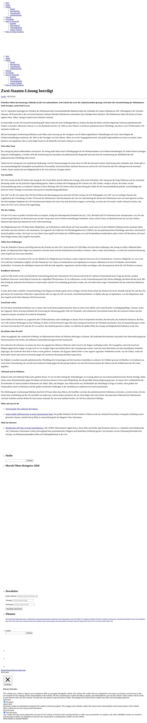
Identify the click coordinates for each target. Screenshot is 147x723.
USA (111, 621)
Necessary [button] (7, 700)
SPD (86, 621)
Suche (8, 5)
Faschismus (86, 619)
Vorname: (9, 600)
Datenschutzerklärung (9, 670)
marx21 (21, 621)
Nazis (35, 621)
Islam (133, 619)
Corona (72, 619)
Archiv (3, 97)
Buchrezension (66, 619)
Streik (88, 621)
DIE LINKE (77, 619)
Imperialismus (127, 619)
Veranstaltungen (16, 28)
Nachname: (10, 605)
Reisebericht (11, 428)
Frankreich (105, 619)
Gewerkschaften (112, 619)
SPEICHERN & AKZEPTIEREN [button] (15, 719)
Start (7, 3)
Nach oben (5, 672)
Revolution (70, 621)
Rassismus (52, 621)
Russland (81, 621)
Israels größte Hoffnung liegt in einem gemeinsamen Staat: (29, 414)
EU (82, 619)
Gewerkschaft (15, 13)
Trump (100, 621)
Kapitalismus (141, 619)
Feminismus (92, 619)
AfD (7, 619)
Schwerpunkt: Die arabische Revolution (22, 409)
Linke (17, 621)
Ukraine (108, 621)
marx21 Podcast (16, 30)
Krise (14, 621)
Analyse (25, 619)
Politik (8, 7)
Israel (136, 619)
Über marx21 (15, 25)
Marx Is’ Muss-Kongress (15, 32)
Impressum (21, 670)
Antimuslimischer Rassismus (43, 619)
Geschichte (10, 19)
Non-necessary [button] (8, 710)
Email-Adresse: (11, 596)
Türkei (103, 621)
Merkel (31, 621)
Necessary (10, 702)
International (15, 11)
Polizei (44, 621)
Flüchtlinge (99, 619)
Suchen (8, 631)
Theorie (8, 17)
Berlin (60, 619)
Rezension (76, 621)
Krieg (10, 621)
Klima (7, 621)
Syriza (96, 621)
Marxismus (26, 621)
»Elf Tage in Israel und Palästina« (30, 428)
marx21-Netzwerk (12, 21)
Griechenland (120, 619)
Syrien (92, 621)
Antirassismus (54, 619)
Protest (47, 621)
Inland (12, 9)
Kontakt (13, 23)
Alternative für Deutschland (15, 619)
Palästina (39, 621)
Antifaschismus (16, 15)
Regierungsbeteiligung (61, 621)
